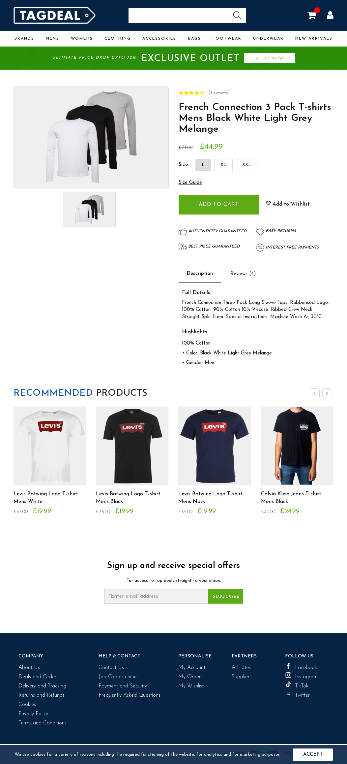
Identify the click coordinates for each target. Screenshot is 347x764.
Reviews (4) (243, 274)
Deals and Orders (38, 677)
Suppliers (241, 677)
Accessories (159, 39)
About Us (29, 667)
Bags (194, 39)
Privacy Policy (33, 713)
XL (223, 165)
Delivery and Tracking (42, 686)
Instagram (301, 676)
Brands (24, 39)
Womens (82, 39)
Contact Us (111, 667)
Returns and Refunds (41, 695)
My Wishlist (191, 686)
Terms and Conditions (42, 723)
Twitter (297, 694)
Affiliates (241, 667)
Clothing (117, 39)
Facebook (301, 666)
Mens (52, 39)
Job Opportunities (118, 677)
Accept (313, 754)
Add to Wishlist (288, 204)
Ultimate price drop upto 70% (173, 58)
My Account (191, 667)
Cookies (27, 704)
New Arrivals (314, 39)
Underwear (268, 39)
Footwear (227, 39)
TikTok (296, 685)
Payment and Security (123, 686)
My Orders (190, 677)
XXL (246, 165)
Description (200, 273)
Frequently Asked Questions (129, 695)
